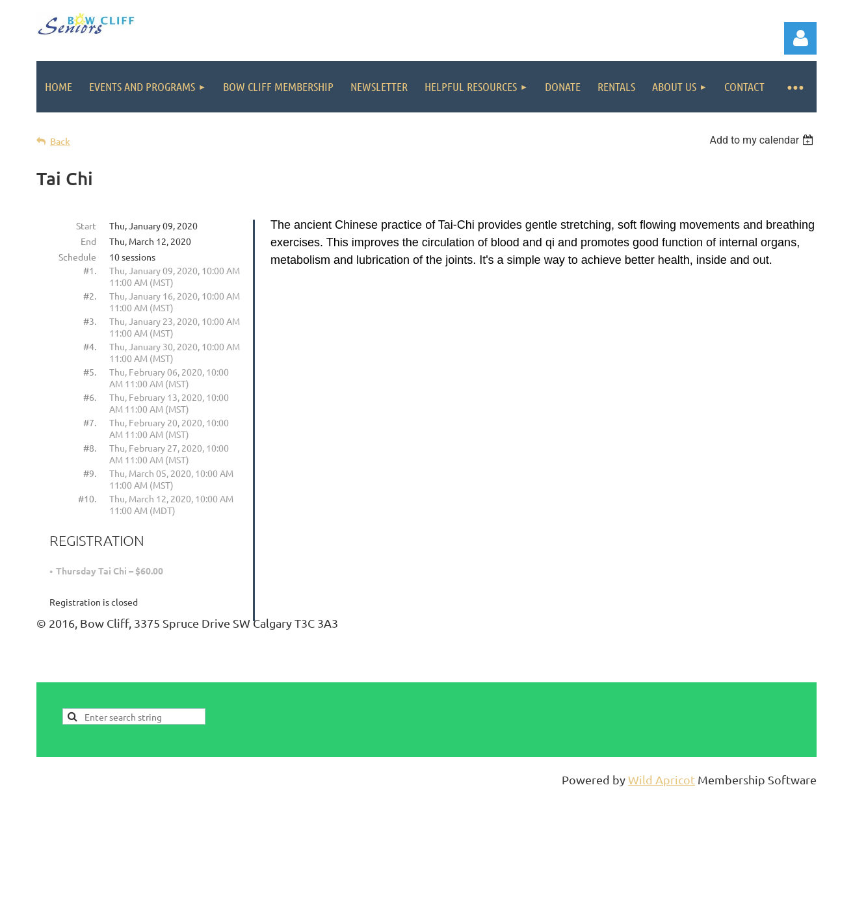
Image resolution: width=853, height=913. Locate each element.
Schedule (77, 257)
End (88, 241)
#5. (89, 372)
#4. (89, 346)
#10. (87, 498)
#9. (89, 473)
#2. (89, 296)
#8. (89, 448)
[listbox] (763, 140)
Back (60, 141)
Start (86, 225)
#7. (89, 422)
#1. (89, 270)
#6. (89, 397)
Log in (800, 38)
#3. (89, 321)
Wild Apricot (661, 779)
